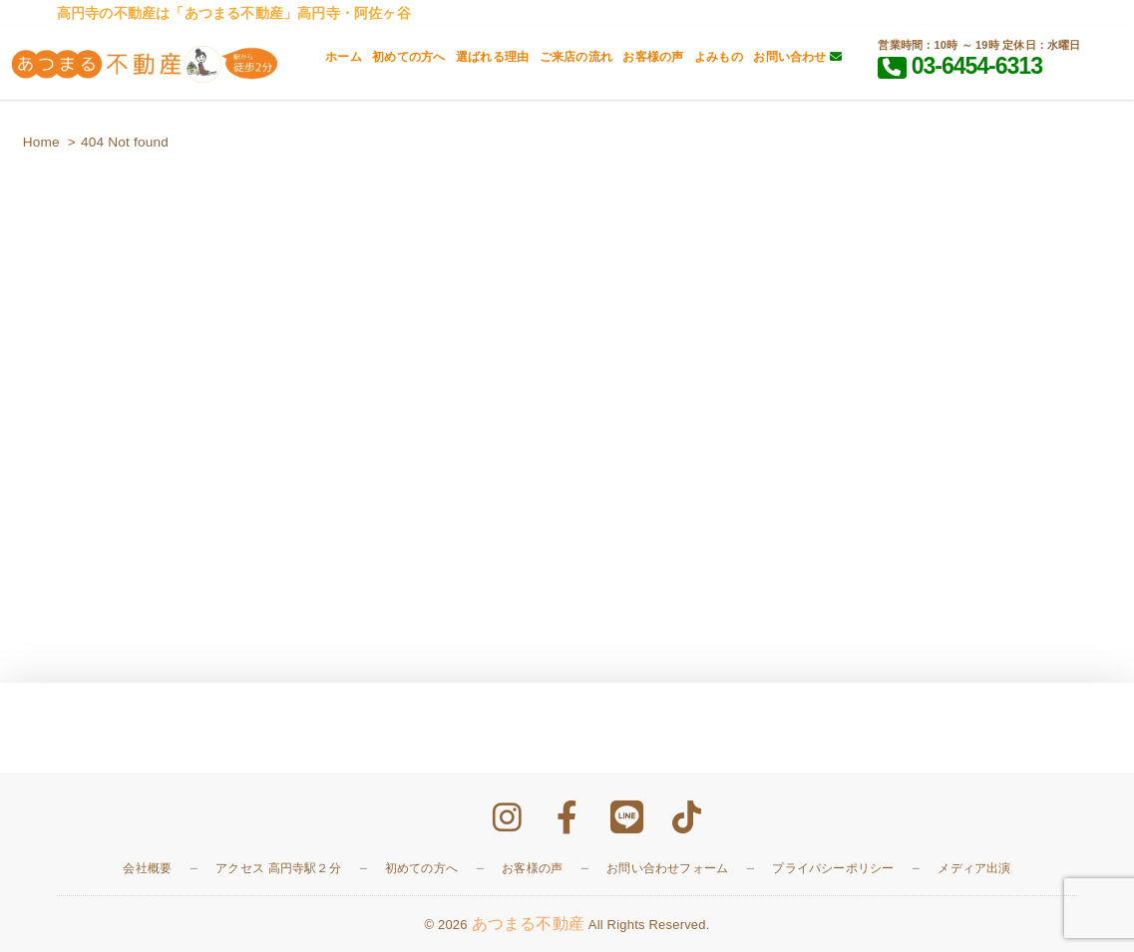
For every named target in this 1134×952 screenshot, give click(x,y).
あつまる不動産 (528, 923)
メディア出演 (974, 868)
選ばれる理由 (492, 57)
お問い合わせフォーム (667, 868)
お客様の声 (652, 57)
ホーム (343, 57)
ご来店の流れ (576, 57)
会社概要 (147, 868)
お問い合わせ (797, 57)
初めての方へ (408, 57)
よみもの (718, 57)
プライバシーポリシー (833, 868)
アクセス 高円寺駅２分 (278, 868)
